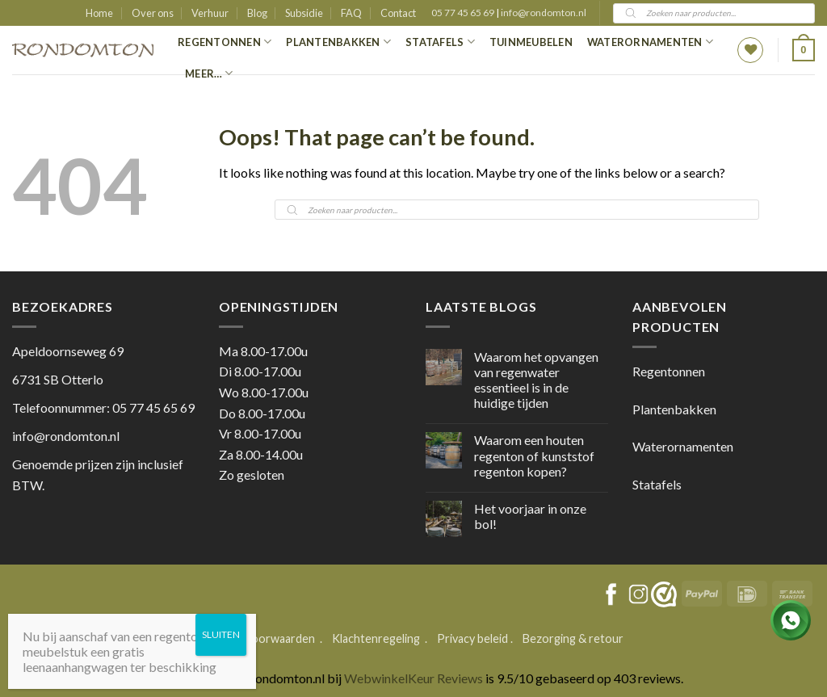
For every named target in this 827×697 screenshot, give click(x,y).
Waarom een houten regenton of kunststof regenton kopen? (534, 455)
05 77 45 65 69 (463, 12)
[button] (803, 50)
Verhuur (210, 12)
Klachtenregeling (376, 638)
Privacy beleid (472, 638)
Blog (257, 12)
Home (99, 12)
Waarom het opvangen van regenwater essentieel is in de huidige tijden (536, 380)
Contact (398, 12)
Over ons (153, 12)
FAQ (351, 12)
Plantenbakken (338, 41)
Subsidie (304, 12)
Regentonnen (224, 41)
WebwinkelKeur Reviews (413, 678)
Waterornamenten (650, 41)
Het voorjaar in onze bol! (530, 516)
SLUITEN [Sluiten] (221, 634)
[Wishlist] (750, 50)
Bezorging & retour (573, 638)
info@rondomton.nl (543, 12)
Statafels (440, 41)
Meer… (209, 73)
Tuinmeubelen (531, 42)
